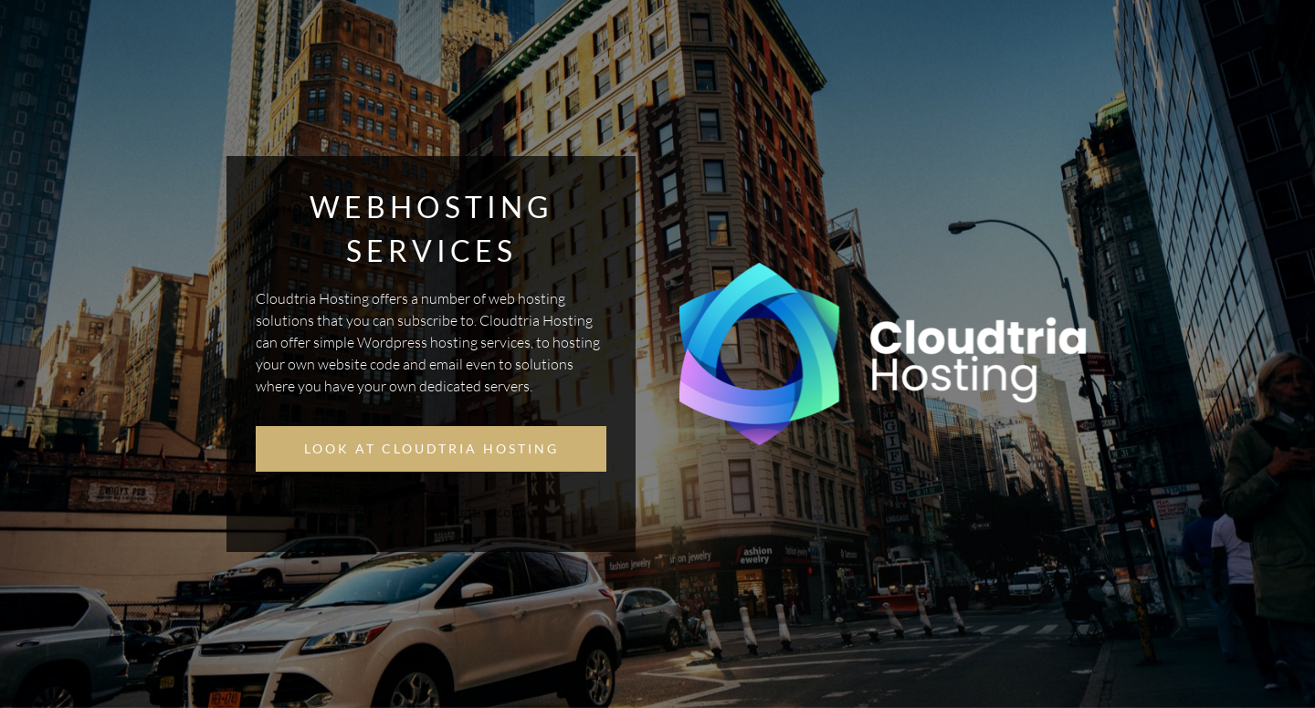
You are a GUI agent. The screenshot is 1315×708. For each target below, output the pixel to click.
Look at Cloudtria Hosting (431, 448)
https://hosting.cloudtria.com (431, 512)
